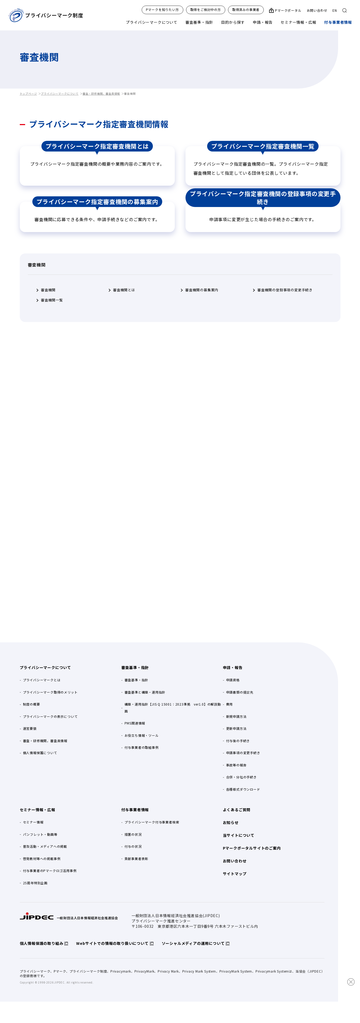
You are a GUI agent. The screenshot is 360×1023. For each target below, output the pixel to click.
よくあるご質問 (237, 809)
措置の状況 (133, 834)
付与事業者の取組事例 (142, 747)
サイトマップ (235, 873)
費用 (229, 704)
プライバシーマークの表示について (50, 716)
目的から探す (233, 22)
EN (334, 10)
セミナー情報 (33, 822)
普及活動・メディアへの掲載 (45, 846)
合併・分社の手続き (241, 777)
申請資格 (233, 680)
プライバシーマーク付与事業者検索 (152, 822)
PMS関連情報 (135, 723)
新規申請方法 (236, 716)
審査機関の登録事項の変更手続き (285, 290)
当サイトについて (238, 835)
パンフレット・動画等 (40, 834)
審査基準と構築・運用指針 (145, 692)
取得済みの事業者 (246, 9)
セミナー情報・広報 (298, 22)
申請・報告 (263, 22)
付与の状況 (133, 846)
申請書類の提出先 (239, 692)
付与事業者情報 (338, 22)
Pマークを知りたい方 (162, 9)
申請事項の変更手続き (243, 752)
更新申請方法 (236, 728)
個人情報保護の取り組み (41, 943)
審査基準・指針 (199, 22)
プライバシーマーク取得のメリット (50, 692)
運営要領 (30, 728)
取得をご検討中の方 (205, 9)
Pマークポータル (288, 10)
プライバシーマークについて (151, 22)
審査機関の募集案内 (201, 290)
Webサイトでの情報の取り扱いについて (112, 943)
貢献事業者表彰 (137, 858)
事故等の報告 (236, 765)
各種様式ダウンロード (243, 789)
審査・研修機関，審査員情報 (101, 93)
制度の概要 (31, 704)
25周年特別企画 (35, 883)
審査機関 (48, 290)
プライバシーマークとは (42, 680)
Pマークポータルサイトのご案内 (252, 848)
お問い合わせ (317, 10)
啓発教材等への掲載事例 (42, 858)
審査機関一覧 (52, 300)
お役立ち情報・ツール (142, 735)
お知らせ (231, 822)
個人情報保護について (40, 752)
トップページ (28, 93)
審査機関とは (124, 290)
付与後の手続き (238, 740)
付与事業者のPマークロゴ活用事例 (50, 870)
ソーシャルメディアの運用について (193, 943)
